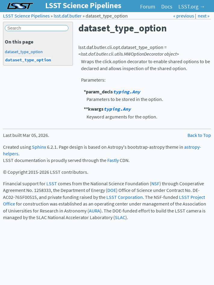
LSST (51, 183)
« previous (184, 16)
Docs (166, 6)
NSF (155, 183)
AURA (94, 211)
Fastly (113, 160)
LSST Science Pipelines (26, 16)
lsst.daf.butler (68, 16)
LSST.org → (191, 6)
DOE (111, 190)
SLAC (120, 217)
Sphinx (39, 147)
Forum (147, 6)
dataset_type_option (24, 52)
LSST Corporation (124, 197)
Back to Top (199, 135)
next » (203, 16)
